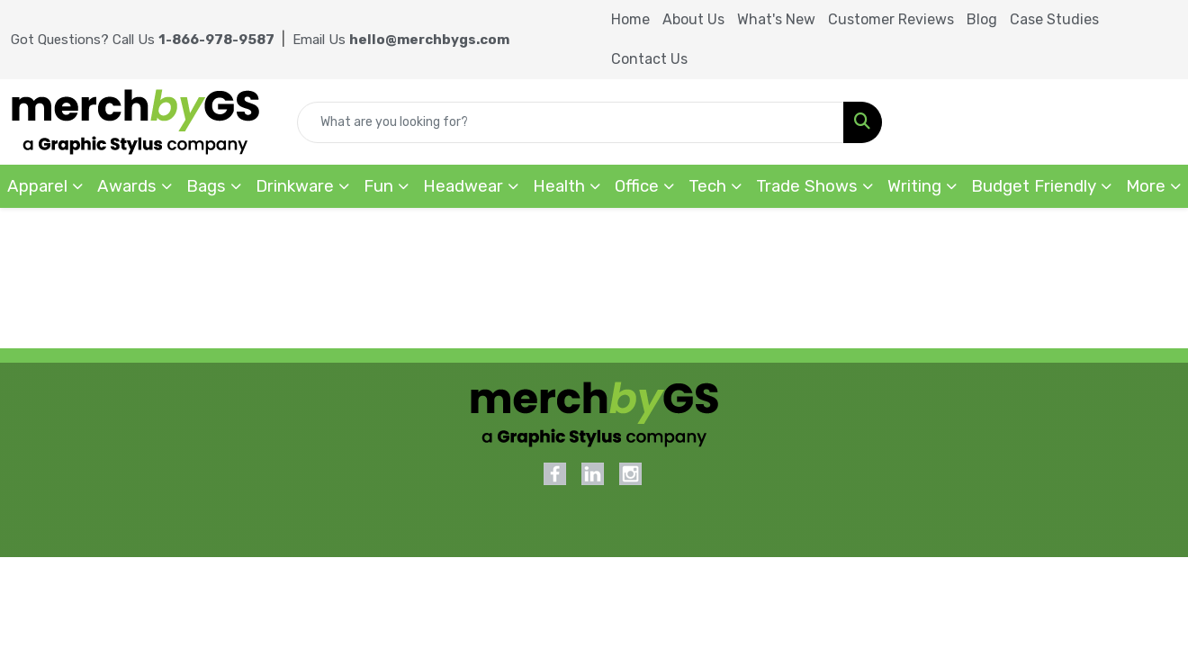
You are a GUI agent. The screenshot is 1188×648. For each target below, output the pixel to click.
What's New (776, 19)
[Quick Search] (570, 122)
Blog (982, 19)
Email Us (400, 40)
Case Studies (1054, 19)
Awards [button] (127, 186)
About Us (693, 19)
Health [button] (559, 186)
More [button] (1146, 186)
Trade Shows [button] (807, 186)
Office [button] (637, 186)
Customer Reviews (891, 19)
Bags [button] (206, 186)
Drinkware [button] (295, 186)
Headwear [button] (463, 186)
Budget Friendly (1033, 186)
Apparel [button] (37, 186)
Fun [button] (378, 186)
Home (630, 19)
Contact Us (649, 59)
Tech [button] (707, 186)
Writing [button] (914, 186)
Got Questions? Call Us (142, 40)
